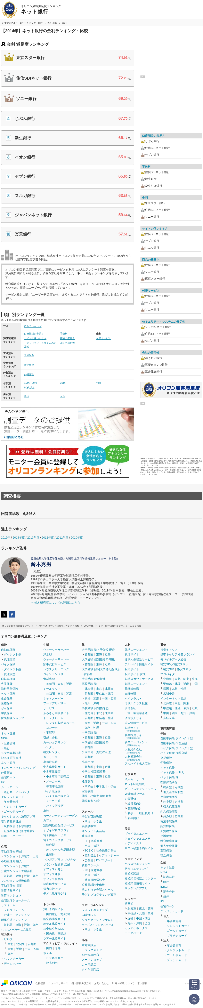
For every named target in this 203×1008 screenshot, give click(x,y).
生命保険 (7, 698)
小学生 (112, 786)
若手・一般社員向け (140, 813)
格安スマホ (184, 669)
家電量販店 (89, 945)
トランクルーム (53, 718)
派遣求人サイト (135, 718)
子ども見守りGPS (55, 893)
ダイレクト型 (12, 654)
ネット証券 (8, 733)
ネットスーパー (53, 698)
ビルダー (9, 939)
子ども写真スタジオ (56, 830)
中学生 (100, 786)
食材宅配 (49, 678)
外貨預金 (29, 374)
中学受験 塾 (89, 732)
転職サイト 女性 (135, 674)
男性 (26, 396)
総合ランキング (32, 326)
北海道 (89, 688)
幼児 (87, 821)
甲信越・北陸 (104, 693)
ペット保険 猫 (169, 777)
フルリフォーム (14, 910)
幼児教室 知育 (91, 801)
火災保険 (7, 683)
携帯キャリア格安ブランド (177, 654)
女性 (62, 396)
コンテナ (52, 727)
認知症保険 (167, 826)
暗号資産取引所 (11, 821)
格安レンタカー (53, 752)
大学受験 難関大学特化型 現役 (101, 669)
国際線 (62, 933)
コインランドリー (54, 674)
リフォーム (8, 905)
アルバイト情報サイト (139, 664)
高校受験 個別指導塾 (95, 708)
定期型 (179, 787)
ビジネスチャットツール (140, 788)
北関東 (20, 944)
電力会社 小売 (52, 888)
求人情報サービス (136, 723)
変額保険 (166, 850)
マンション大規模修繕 (15, 880)
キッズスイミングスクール (98, 924)
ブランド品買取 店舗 (56, 864)
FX (3, 782)
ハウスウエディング (138, 863)
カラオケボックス (136, 928)
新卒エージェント (136, 744)
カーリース (50, 757)
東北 (10, 944)
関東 (150, 908)
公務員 (89, 860)
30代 (62, 382)
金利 (145, 197)
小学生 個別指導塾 (94, 771)
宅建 (87, 845)
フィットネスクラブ (95, 910)
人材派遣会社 (133, 758)
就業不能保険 (169, 821)
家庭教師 (87, 791)
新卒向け (133, 818)
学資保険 (7, 713)
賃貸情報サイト (11, 890)
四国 (166, 688)
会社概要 (40, 983)
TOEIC (89, 850)
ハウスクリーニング (56, 669)
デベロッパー (12, 963)
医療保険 (7, 703)
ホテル (47, 953)
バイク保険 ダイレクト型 (176, 748)
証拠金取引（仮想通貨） (19, 831)
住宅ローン (8, 777)
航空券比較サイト (54, 919)
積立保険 (166, 855)
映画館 (129, 903)
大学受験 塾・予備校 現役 (98, 649)
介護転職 (130, 693)
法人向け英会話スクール (97, 889)
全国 (148, 923)
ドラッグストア (92, 950)
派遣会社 (130, 708)
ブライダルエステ (136, 833)
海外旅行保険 (9, 688)
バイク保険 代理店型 (173, 753)
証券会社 (9, 743)
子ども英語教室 (92, 816)
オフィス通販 (51, 874)
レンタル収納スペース (60, 723)
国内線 (50, 933)
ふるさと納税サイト (56, 713)
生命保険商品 (169, 797)
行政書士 (90, 855)
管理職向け (135, 808)
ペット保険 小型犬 (172, 772)
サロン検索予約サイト (139, 848)
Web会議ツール (135, 793)
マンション (11, 856)
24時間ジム (89, 915)
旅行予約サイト (53, 909)
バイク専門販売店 (57, 796)
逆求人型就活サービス (139, 659)
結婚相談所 (132, 873)
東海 (18, 876)
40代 (98, 382)
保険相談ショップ (12, 718)
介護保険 (166, 836)
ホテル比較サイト (54, 923)
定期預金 (29, 364)
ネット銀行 (8, 762)
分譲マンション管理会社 (17, 871)
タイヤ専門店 (90, 969)
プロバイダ (167, 674)
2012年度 (48, 537)
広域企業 (169, 693)
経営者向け (135, 803)
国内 (49, 948)
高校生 (89, 786)
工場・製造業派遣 (136, 713)
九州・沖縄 (92, 703)
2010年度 (77, 537)
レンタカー (50, 747)
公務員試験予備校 (93, 884)
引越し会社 (50, 737)
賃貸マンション (11, 895)
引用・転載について (123, 983)
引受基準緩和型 (173, 792)
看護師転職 (132, 688)
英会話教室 (89, 826)
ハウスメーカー (14, 958)
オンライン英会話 (93, 831)
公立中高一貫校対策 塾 (96, 752)
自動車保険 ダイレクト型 (176, 738)
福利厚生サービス (54, 884)
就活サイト (132, 654)
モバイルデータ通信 (173, 659)
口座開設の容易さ (34, 333)
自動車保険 (8, 649)
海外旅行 (66, 914)
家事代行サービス (54, 664)
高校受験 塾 (89, 683)
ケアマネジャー (109, 855)
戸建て (25, 856)
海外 (57, 948)
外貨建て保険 (169, 831)
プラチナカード (177, 935)
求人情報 (142, 983)
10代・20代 (30, 382)
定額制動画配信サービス (59, 825)
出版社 (50, 854)
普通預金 (29, 355)
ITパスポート (104, 860)
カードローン (9, 787)
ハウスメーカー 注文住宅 (16, 929)
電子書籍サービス (54, 835)
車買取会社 (50, 762)
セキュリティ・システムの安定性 (163, 321)
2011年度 (62, 537)
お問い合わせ (101, 983)
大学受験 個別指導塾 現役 (98, 659)
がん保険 (7, 708)
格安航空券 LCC (53, 928)
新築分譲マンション (14, 919)
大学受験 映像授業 (94, 678)
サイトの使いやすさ (35, 338)
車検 (46, 810)
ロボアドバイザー (12, 836)
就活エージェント (136, 649)
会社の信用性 (67, 343)
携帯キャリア (169, 649)
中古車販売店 (51, 771)
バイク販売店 (51, 791)
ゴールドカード (14, 811)
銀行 (7, 748)
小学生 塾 (88, 762)
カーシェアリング (54, 742)
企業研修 (130, 798)
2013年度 (33, 537)
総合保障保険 (169, 840)
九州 (35, 876)
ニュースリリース (58, 983)
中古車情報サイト (54, 766)
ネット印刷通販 (135, 784)
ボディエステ (133, 843)
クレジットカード (12, 797)
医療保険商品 (169, 782)
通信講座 (87, 836)
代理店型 (9, 659)
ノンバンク (22, 792)
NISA (4, 738)
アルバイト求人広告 (138, 763)
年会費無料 (11, 801)
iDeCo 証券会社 (11, 757)
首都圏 (8, 876)
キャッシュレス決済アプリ (18, 816)
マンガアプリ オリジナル (59, 859)
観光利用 (52, 963)
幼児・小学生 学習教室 (96, 796)
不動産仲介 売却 (11, 851)
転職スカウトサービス (139, 678)
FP (86, 840)
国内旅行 (52, 914)
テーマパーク (133, 933)
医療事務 (97, 840)
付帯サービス (103, 338)
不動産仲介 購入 (11, 861)
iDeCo (164, 886)
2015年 (5, 537)
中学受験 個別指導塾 (95, 742)
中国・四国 (32, 949)
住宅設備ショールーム (15, 900)
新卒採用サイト (135, 736)
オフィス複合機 (53, 879)
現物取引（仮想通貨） (18, 826)
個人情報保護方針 (81, 983)
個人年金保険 (169, 845)
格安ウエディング (136, 868)
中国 (195, 683)
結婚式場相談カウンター (140, 878)
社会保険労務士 (106, 850)
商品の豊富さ (67, 338)
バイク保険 (8, 664)
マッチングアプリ (136, 888)
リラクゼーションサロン (97, 919)
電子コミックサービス (57, 840)
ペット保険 (8, 693)
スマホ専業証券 (11, 753)
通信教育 (87, 781)
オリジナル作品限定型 (60, 849)
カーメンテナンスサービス (60, 815)
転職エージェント (136, 683)
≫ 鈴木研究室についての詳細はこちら (55, 602)
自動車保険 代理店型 (173, 743)
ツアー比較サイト (54, 938)
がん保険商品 (169, 811)
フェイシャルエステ (138, 838)
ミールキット (51, 688)
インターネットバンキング (18, 767)
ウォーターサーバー (56, 649)
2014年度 (19, 537)
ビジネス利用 (54, 958)
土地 (35, 856)
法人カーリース (135, 779)
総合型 (50, 844)
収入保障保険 (171, 806)
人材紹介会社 (133, 751)
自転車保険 (8, 678)
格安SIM (168, 669)
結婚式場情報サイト (138, 883)
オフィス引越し (53, 869)
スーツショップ (92, 959)
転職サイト (132, 669)
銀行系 (8, 792)
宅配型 (50, 732)
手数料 (63, 333)
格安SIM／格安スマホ (174, 664)
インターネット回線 (173, 698)
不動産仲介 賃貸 (11, 885)
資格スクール (90, 865)
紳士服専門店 (90, 955)
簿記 (96, 845)
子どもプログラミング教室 (99, 894)
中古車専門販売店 (57, 776)
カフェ (47, 820)
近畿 (27, 876)
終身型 (167, 787)
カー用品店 (89, 964)
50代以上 (29, 387)
